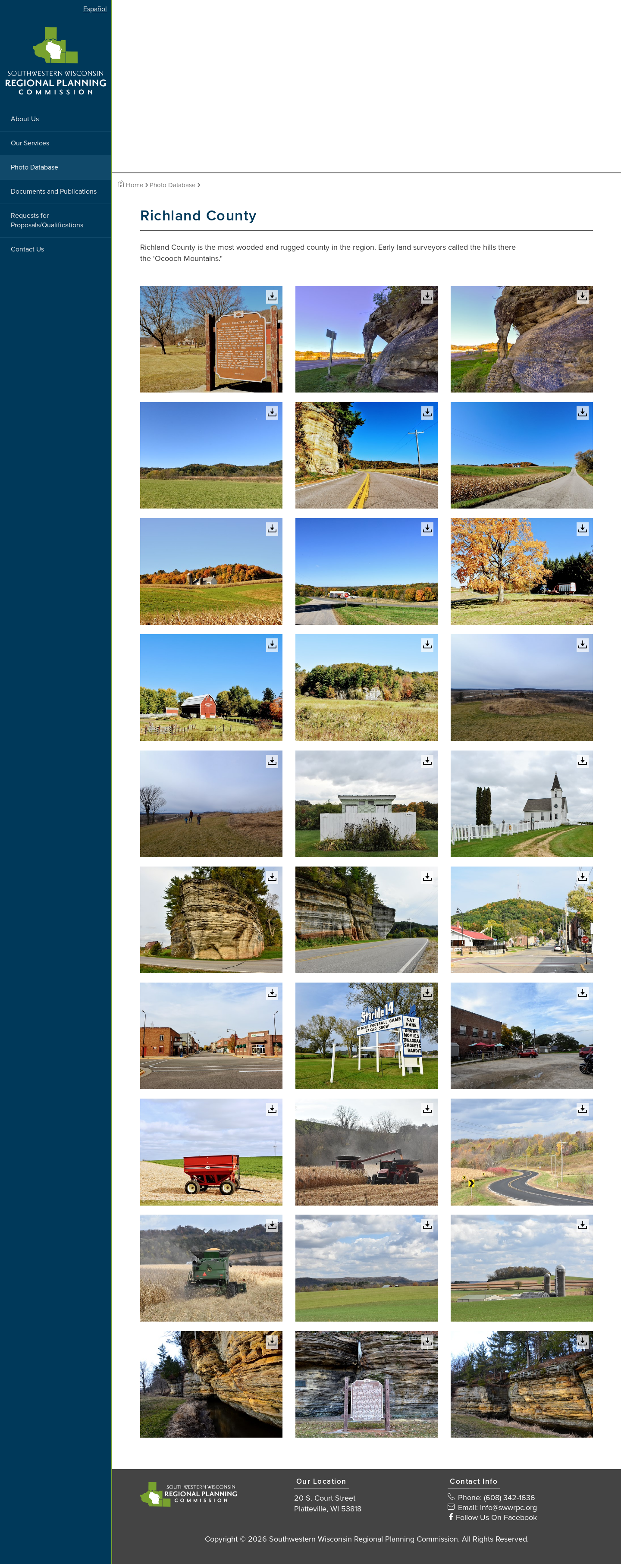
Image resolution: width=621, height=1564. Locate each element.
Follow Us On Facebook (496, 1517)
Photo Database (34, 167)
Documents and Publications (54, 191)
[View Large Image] (211, 339)
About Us (25, 119)
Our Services (30, 143)
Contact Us (27, 249)
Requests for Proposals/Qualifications (47, 220)
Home (130, 185)
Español (95, 9)
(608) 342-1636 (509, 1497)
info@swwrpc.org (508, 1507)
